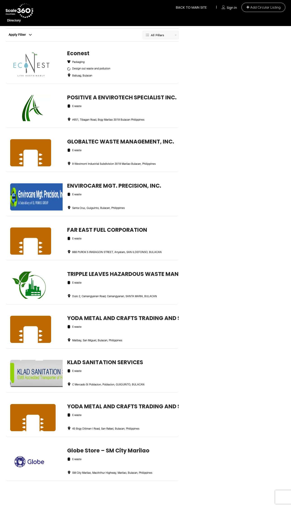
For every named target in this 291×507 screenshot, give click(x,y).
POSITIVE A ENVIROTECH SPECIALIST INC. (120, 97)
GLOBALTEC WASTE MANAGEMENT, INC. (120, 142)
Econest (78, 53)
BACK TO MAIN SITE (191, 7)
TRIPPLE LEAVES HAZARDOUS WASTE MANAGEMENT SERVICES (120, 274)
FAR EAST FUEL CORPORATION (107, 230)
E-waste (77, 106)
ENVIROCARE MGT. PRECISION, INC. (114, 186)
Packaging (78, 62)
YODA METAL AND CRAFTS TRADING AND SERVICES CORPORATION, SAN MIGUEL (120, 318)
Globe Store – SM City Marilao (108, 450)
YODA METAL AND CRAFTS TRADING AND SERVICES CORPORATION (120, 406)
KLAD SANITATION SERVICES (105, 362)
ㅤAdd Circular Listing (263, 7)
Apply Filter (19, 33)
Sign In (232, 7)
